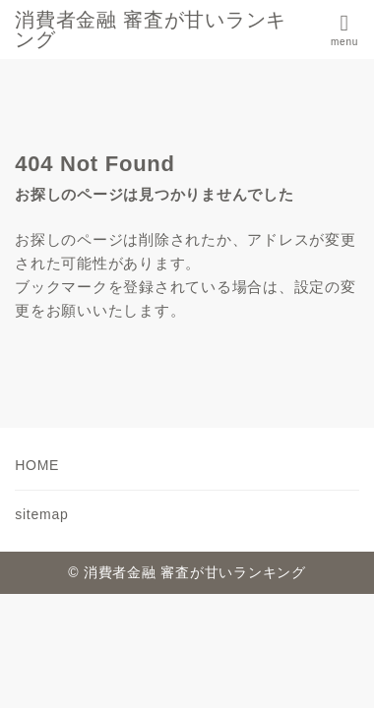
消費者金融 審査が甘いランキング (150, 29)
